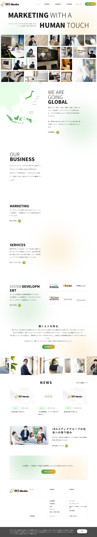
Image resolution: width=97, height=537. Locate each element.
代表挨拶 (58, 503)
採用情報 (69, 4)
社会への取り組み (58, 512)
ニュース (78, 4)
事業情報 (58, 4)
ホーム (38, 4)
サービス (78, 501)
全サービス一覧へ (18, 262)
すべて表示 (81, 383)
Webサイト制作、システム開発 (78, 507)
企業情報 (47, 4)
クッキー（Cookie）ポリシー (21, 534)
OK (82, 531)
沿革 (58, 506)
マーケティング (78, 503)
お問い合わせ (78, 516)
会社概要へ (54, 132)
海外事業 (78, 510)
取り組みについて (60, 446)
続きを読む (15, 221)
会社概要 (58, 501)
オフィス (58, 509)
